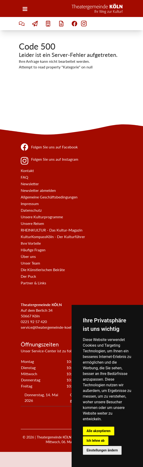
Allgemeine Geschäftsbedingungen (49, 197)
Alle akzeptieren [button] (99, 431)
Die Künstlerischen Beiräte (43, 269)
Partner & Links (33, 283)
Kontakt (27, 170)
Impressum (30, 203)
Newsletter (30, 183)
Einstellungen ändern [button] (102, 450)
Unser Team (30, 263)
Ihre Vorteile (31, 243)
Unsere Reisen (32, 223)
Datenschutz (31, 210)
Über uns (28, 256)
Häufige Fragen (33, 250)
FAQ (24, 177)
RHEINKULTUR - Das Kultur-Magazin (51, 230)
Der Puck (28, 276)
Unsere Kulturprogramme (42, 217)
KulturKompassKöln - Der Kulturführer (53, 236)
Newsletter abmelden (38, 190)
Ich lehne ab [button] (96, 440)
